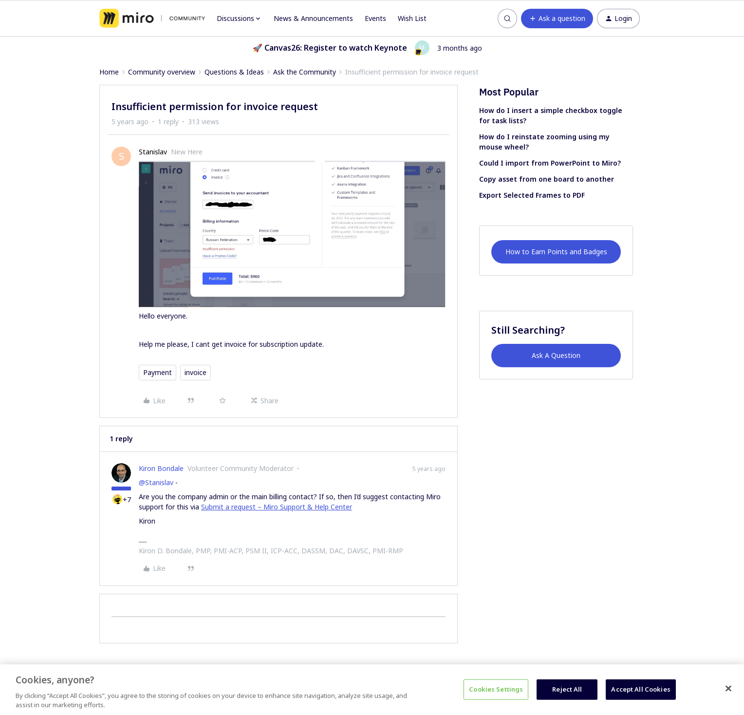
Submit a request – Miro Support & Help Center (276, 506)
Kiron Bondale (161, 468)
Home (109, 71)
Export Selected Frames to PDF (532, 195)
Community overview (161, 71)
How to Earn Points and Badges (556, 251)
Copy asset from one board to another (546, 179)
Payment (157, 372)
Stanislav (153, 151)
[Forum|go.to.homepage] (152, 18)
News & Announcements (313, 18)
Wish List (412, 18)
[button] (557, 18)
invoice (195, 372)
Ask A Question (556, 355)
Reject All (567, 689)
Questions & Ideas (234, 71)
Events (375, 18)
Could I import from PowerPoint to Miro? (550, 163)
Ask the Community (304, 71)
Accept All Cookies (640, 689)
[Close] (728, 688)
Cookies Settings (496, 689)
